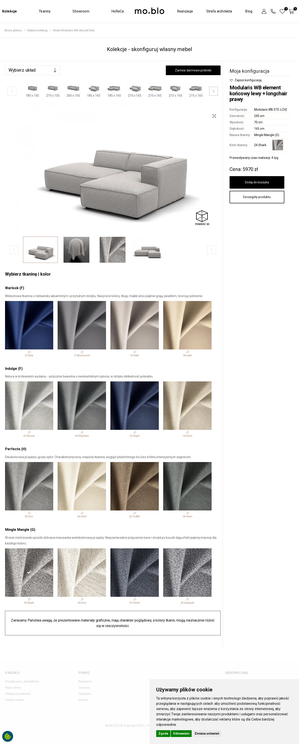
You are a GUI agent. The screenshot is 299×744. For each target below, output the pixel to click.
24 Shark (260, 145)
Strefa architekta (219, 11)
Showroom (81, 11)
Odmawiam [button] (181, 733)
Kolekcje (9, 11)
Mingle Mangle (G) (266, 135)
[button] (264, 11)
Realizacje (185, 11)
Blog (248, 11)
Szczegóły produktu (257, 197)
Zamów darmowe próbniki (193, 70)
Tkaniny (45, 11)
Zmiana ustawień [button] (207, 733)
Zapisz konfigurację (246, 80)
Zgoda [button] (163, 733)
